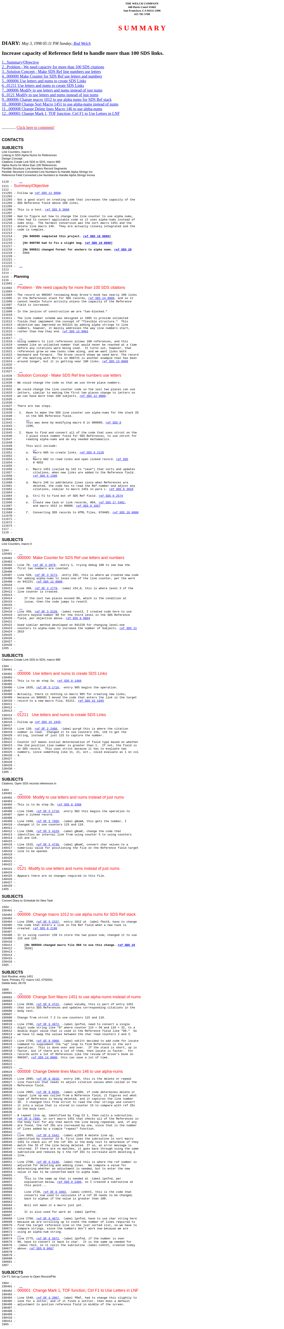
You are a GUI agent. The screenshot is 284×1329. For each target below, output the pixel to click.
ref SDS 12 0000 (93, 396)
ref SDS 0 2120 (92, 452)
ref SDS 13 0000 (115, 361)
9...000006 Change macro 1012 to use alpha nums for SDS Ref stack (57, 99)
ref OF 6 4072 (47, 1024)
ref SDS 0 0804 (78, 618)
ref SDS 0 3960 (57, 209)
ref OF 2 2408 (46, 728)
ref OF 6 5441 (47, 1135)
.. (21, 181)
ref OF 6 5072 (47, 1238)
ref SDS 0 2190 (45, 928)
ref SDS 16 (126, 945)
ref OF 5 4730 (47, 844)
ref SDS (122, 459)
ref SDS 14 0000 (101, 298)
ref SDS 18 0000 (96, 236)
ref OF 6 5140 (47, 1162)
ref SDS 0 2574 (111, 496)
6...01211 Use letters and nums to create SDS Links (43, 85)
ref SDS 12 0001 (75, 331)
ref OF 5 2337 (47, 921)
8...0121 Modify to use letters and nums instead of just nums (50, 95)
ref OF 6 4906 (47, 1041)
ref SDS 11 (128, 628)
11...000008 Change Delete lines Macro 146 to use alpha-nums (52, 109)
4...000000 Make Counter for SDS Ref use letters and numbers (52, 76)
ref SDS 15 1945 (91, 701)
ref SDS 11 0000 (48, 193)
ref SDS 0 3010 (121, 489)
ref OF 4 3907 (47, 1297)
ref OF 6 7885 (28, 1118)
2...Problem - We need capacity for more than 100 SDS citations (53, 67)
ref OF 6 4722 (47, 1004)
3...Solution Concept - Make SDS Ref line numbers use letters (51, 71)
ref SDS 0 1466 (69, 681)
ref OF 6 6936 (47, 1092)
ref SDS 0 (113, 422)
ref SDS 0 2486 (69, 1182)
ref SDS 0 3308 (69, 804)
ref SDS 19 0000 (98, 243)
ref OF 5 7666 (47, 821)
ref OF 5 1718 (47, 811)
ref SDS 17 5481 (112, 502)
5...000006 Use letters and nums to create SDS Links (44, 81)
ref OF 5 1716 (47, 687)
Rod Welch (82, 43)
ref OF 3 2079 (44, 565)
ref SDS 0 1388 (45, 476)
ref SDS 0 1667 (88, 506)
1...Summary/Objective (20, 62)
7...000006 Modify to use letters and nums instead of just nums (52, 90)
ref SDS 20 (123, 249)
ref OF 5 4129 (47, 831)
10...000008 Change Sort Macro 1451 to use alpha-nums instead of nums (60, 104)
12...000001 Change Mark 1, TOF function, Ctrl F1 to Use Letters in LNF (61, 113)
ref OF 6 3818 (47, 1079)
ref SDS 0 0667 (42, 1248)
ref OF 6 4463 (54, 1192)
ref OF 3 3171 (46, 575)
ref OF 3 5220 (46, 611)
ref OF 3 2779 (46, 588)
